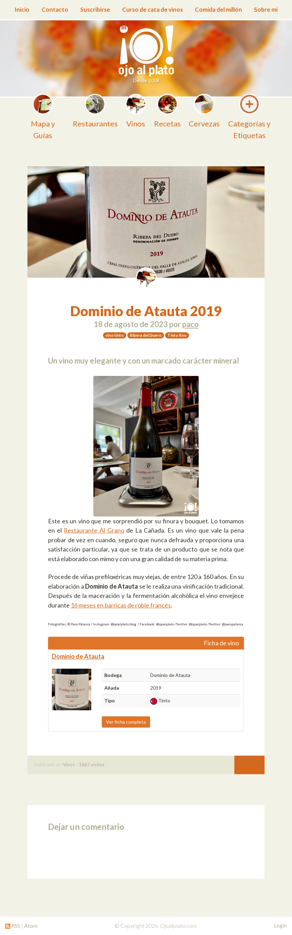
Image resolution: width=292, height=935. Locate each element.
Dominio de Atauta (78, 656)
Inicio (22, 9)
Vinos (69, 764)
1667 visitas (92, 764)
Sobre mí (266, 9)
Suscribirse (95, 9)
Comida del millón (218, 9)
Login (280, 925)
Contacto (55, 9)
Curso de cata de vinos (152, 9)
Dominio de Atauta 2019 (146, 311)
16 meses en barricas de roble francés (121, 605)
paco (190, 324)
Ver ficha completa (126, 722)
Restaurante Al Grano (94, 530)
